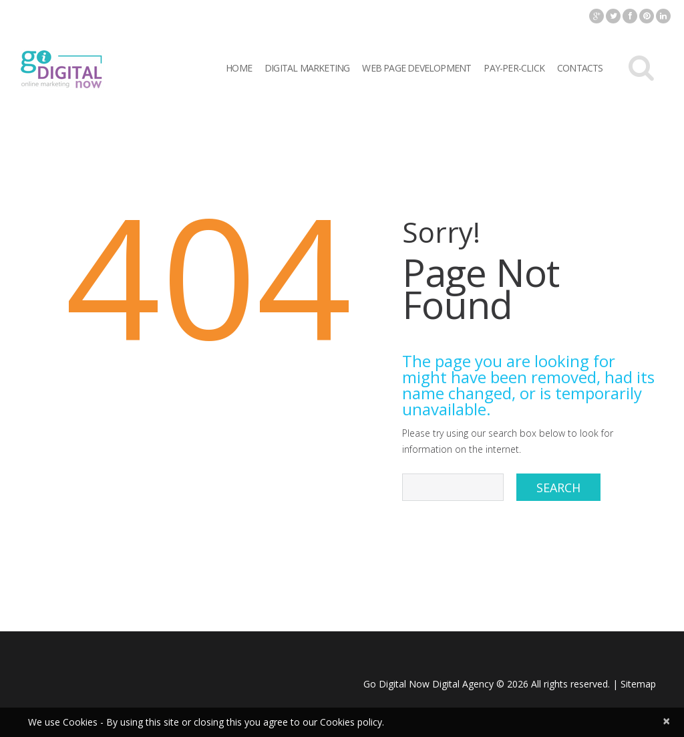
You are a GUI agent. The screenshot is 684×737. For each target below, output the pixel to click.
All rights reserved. (570, 683)
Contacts (580, 68)
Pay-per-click (514, 68)
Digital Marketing (307, 68)
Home (239, 68)
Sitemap (638, 683)
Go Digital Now (396, 683)
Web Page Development (416, 68)
